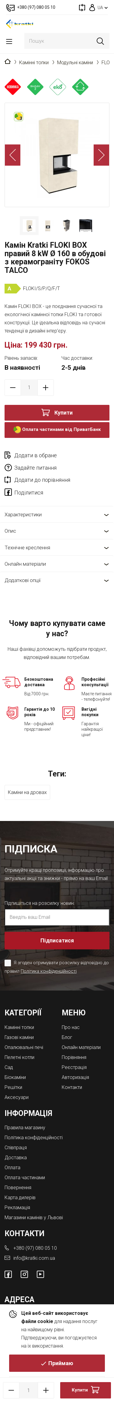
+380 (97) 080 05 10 (35, 1248)
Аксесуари (17, 1097)
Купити (63, 412)
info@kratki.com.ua (34, 1258)
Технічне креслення (27, 547)
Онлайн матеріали (25, 564)
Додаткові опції (22, 580)
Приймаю (60, 1363)
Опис (10, 531)
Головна (8, 62)
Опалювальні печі (24, 1047)
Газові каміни (19, 1037)
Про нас (71, 1027)
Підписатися (57, 940)
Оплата (12, 1167)
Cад (9, 1067)
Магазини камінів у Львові (34, 1217)
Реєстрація (74, 1067)
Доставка (16, 1157)
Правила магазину (25, 1127)
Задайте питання (35, 468)
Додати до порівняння (42, 480)
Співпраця (16, 1147)
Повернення (18, 1187)
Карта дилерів (20, 1197)
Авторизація (75, 1077)
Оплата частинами (25, 1177)
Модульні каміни (75, 62)
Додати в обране (35, 455)
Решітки (13, 1087)
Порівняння (74, 1057)
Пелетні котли (19, 1057)
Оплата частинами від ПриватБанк (57, 430)
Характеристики (23, 514)
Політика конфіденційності (49, 971)
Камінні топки (34, 62)
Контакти (72, 1087)
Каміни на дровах (27, 792)
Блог (67, 1037)
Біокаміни (15, 1077)
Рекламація (17, 1207)
